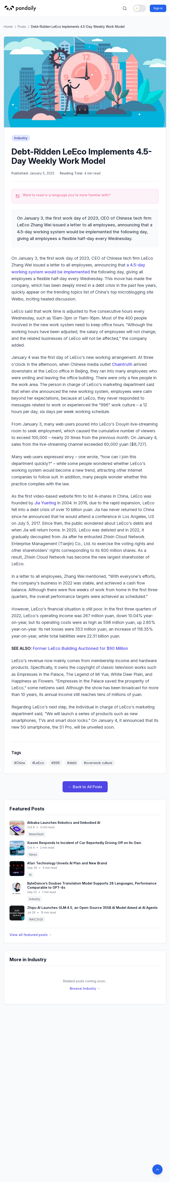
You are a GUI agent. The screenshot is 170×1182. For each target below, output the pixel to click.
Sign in (158, 8)
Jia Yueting (45, 502)
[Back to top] (157, 1169)
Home (8, 26)
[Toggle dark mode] (139, 8)
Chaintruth (122, 364)
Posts (22, 26)
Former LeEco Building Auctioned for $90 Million (80, 648)
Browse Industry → (85, 988)
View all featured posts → (31, 935)
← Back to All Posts (85, 786)
